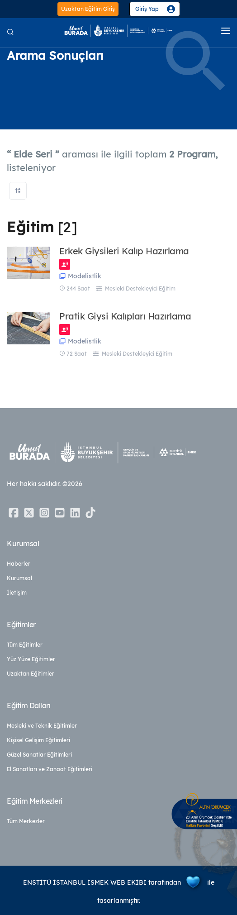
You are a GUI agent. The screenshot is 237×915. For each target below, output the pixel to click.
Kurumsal (19, 578)
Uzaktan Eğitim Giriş (88, 8)
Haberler (18, 563)
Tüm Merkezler (26, 821)
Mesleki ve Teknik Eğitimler (42, 725)
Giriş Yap (147, 8)
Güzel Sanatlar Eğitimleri (39, 754)
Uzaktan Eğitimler (30, 673)
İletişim (17, 592)
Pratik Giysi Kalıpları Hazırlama (125, 316)
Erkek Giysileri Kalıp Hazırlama (124, 251)
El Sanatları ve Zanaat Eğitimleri (49, 769)
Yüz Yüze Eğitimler (31, 659)
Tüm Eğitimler (25, 644)
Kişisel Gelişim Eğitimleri (38, 740)
